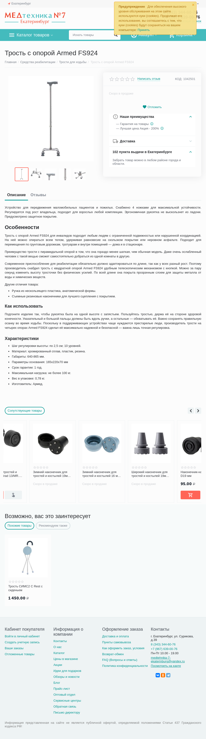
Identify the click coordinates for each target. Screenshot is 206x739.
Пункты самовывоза (116, 642)
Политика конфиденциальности (125, 666)
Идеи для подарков (67, 671)
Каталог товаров (33, 35)
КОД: (178, 79)
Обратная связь (64, 706)
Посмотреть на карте (166, 666)
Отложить (152, 107)
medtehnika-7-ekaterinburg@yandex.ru (168, 659)
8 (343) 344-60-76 (163, 644)
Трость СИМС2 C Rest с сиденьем (25, 588)
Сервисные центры (67, 700)
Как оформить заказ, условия (123, 648)
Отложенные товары (19, 654)
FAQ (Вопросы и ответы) (119, 660)
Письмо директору (66, 712)
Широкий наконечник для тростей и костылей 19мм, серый (174, 474)
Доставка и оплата (115, 636)
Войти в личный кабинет (22, 636)
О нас (57, 647)
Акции (57, 665)
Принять (144, 30)
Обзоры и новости (66, 677)
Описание (16, 195)
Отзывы (38, 195)
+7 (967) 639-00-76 (164, 649)
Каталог (59, 653)
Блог (56, 682)
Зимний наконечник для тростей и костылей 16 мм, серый (126, 474)
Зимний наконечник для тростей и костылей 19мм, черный (76, 474)
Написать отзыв (149, 78)
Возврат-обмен (113, 654)
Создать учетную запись (22, 642)
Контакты (60, 641)
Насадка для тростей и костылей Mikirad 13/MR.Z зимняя (26, 474)
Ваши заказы (14, 648)
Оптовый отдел (64, 694)
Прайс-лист (61, 688)
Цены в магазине (65, 659)
